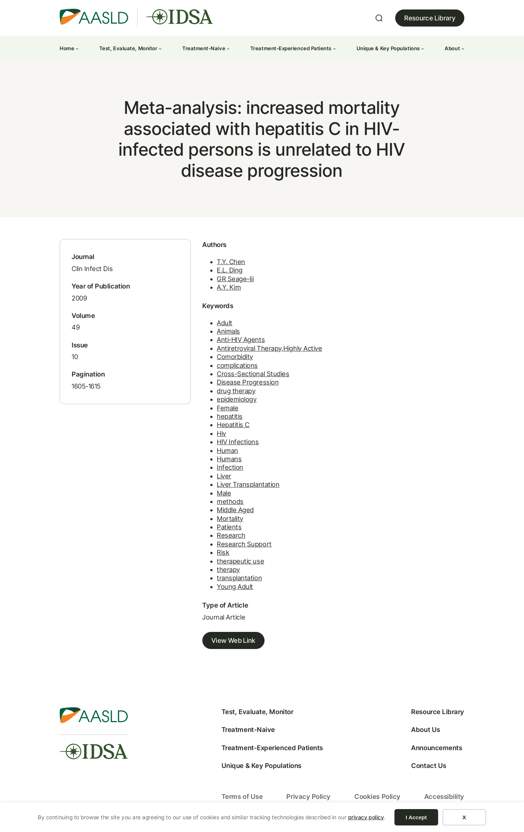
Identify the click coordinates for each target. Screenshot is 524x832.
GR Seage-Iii (235, 279)
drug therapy (236, 391)
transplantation (239, 578)
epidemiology (237, 399)
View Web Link (233, 640)
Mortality (230, 518)
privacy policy (366, 817)
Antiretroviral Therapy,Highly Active (269, 348)
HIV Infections (238, 442)
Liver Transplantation (248, 484)
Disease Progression (248, 382)
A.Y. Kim (229, 287)
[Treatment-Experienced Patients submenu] (334, 48)
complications (237, 365)
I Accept (416, 817)
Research (231, 535)
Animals (228, 331)
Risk (223, 552)
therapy (228, 569)
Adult (225, 323)
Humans (229, 459)
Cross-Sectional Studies (253, 374)
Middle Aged (235, 510)
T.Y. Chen (231, 262)
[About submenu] (462, 48)
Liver (224, 476)
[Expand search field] (379, 18)
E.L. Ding (230, 270)
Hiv (221, 433)
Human (227, 450)
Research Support (244, 544)
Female (227, 408)
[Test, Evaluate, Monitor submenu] (160, 48)
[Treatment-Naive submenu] (228, 48)
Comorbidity (235, 357)
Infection (230, 467)
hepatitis (230, 416)
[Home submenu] (77, 48)
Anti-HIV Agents (241, 339)
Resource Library (429, 18)
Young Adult (235, 586)
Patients (229, 527)
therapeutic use (240, 561)
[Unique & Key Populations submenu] (422, 48)
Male (224, 493)
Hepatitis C (233, 425)
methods (230, 501)
